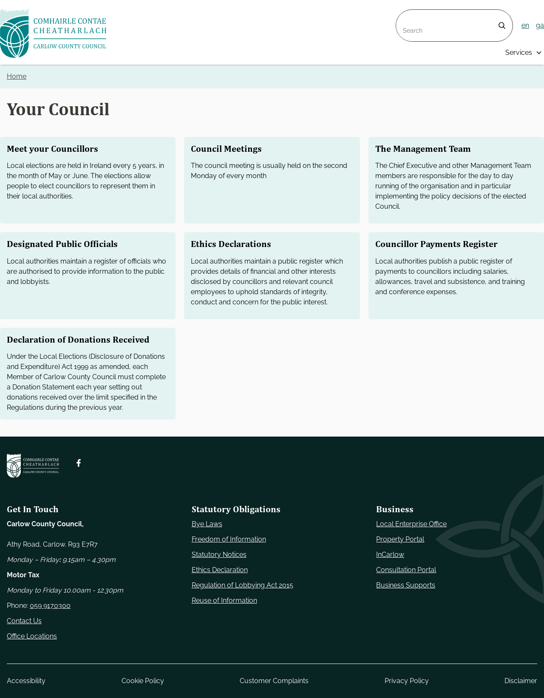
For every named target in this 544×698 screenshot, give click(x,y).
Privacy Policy (407, 681)
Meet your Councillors (52, 149)
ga (540, 25)
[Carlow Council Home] (33, 466)
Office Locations (32, 636)
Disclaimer (520, 681)
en (525, 25)
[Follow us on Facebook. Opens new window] (78, 463)
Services (518, 52)
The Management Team (423, 149)
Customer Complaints (274, 681)
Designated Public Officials (62, 244)
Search (407, 15)
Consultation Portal (406, 570)
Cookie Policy (143, 681)
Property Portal (400, 539)
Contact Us (24, 621)
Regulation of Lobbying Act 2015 (242, 585)
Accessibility (26, 681)
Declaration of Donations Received (78, 340)
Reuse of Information (224, 600)
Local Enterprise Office (411, 524)
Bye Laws (207, 524)
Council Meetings (226, 149)
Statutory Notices (219, 554)
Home (16, 76)
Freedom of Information (229, 539)
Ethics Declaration (220, 570)
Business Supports (405, 585)
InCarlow (390, 554)
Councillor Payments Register (436, 244)
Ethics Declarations (231, 244)
